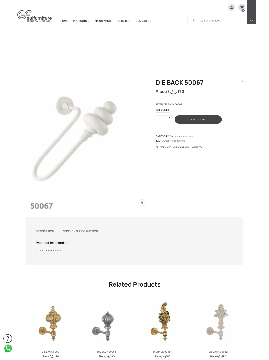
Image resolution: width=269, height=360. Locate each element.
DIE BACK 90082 (218, 306)
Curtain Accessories (181, 90)
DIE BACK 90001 (51, 306)
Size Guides (162, 64)
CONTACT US (143, 21)
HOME (64, 21)
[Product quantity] (162, 74)
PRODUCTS (81, 21)
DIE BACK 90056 (106, 306)
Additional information (80, 185)
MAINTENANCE (103, 21)
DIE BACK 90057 (162, 306)
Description (45, 185)
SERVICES (124, 21)
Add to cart (198, 73)
